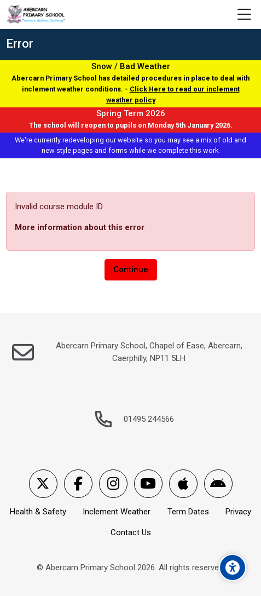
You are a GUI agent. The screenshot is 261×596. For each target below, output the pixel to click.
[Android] (218, 483)
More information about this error (79, 227)
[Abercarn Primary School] (36, 14)
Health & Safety (38, 512)
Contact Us (131, 532)
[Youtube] (148, 483)
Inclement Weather (116, 512)
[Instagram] (113, 483)
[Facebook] (78, 483)
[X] (43, 483)
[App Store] (183, 483)
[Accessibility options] (232, 567)
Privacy (238, 512)
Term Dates (188, 512)
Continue (130, 269)
